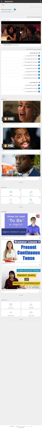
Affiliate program (12, 426)
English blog (18, 426)
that (15, 44)
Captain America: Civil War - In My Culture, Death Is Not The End (13, 177)
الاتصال (31, 426)
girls (17, 44)
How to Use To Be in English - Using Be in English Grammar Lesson (14, 236)
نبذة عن (28, 426)
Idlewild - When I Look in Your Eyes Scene (9, 150)
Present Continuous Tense (6, 263)
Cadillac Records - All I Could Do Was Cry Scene (10, 123)
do (18, 44)
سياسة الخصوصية (23, 426)
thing (13, 44)
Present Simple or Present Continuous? (9, 290)
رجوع (3, 4)
